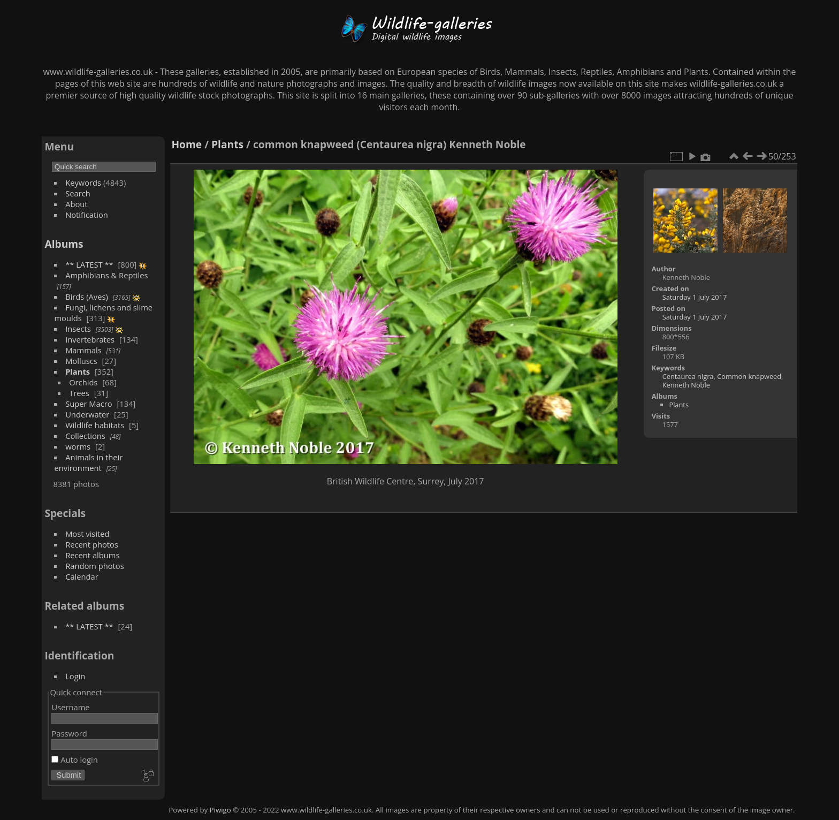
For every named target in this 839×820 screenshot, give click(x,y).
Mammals (83, 350)
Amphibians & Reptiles (106, 275)
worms (77, 446)
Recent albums (92, 555)
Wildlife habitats (94, 425)
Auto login (74, 759)
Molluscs (81, 360)
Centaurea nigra (688, 376)
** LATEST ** (89, 264)
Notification (86, 214)
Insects (78, 328)
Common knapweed (749, 376)
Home (186, 144)
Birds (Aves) (86, 296)
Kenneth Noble (686, 385)
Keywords (83, 182)
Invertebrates (90, 339)
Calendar (81, 576)
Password (69, 733)
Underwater (87, 414)
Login (75, 676)
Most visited (87, 533)
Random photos (94, 565)
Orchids (83, 382)
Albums (63, 244)
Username (70, 707)
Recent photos (91, 544)
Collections (85, 435)
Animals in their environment (88, 462)
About (76, 204)
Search (77, 193)
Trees (79, 393)
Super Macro (88, 403)
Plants (77, 371)
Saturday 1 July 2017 (694, 297)
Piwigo (220, 810)
